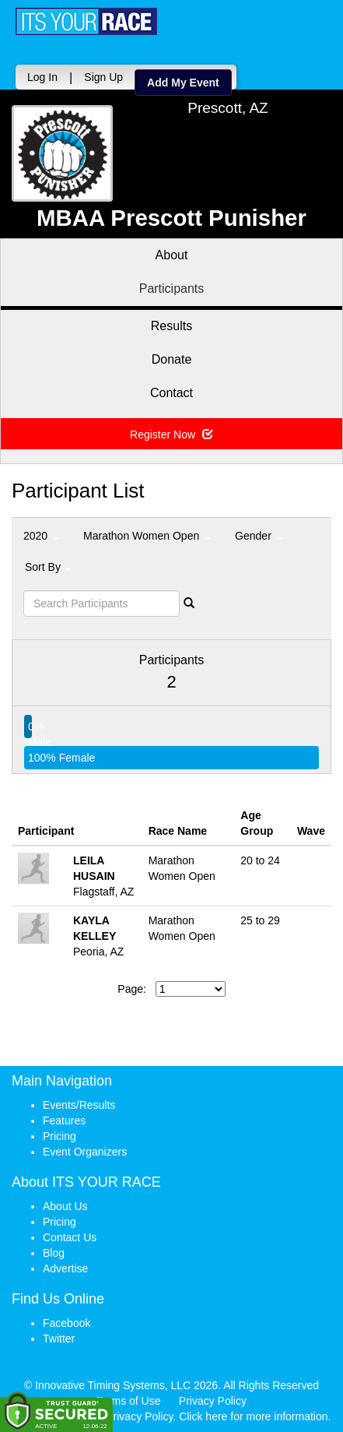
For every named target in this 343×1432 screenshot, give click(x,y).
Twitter (59, 1338)
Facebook (66, 1323)
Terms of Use (128, 1401)
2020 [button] (40, 536)
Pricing (59, 1136)
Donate (172, 359)
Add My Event (183, 82)
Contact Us (69, 1237)
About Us (65, 1206)
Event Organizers (85, 1151)
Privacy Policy (213, 1401)
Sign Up (103, 77)
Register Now (171, 434)
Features (64, 1120)
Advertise (65, 1268)
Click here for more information (253, 1416)
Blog (54, 1253)
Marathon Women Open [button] (146, 536)
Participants (172, 288)
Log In (42, 77)
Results (171, 325)
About (172, 255)
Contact (171, 392)
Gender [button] (258, 536)
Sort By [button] (48, 567)
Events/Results (79, 1105)
